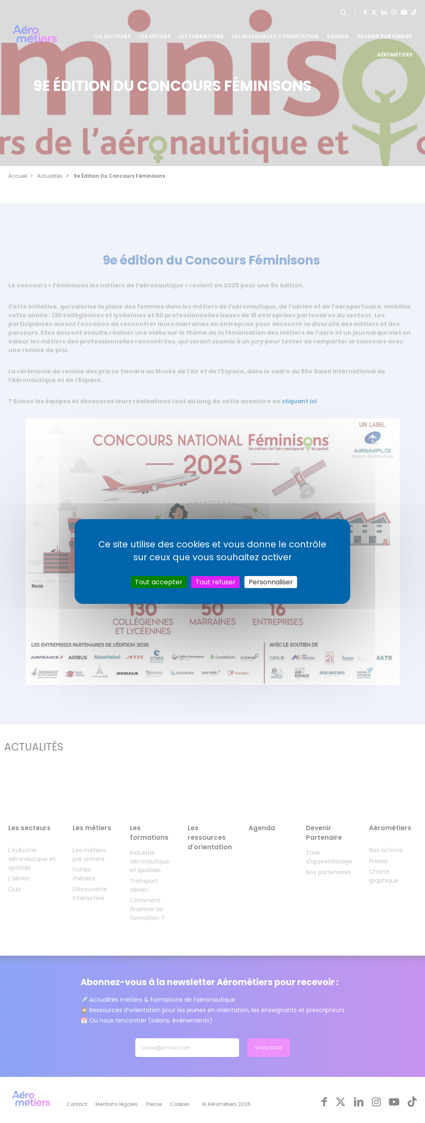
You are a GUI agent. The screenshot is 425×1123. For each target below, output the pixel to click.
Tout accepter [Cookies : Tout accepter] (159, 582)
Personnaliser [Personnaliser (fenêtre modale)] (271, 582)
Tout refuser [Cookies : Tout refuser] (215, 582)
